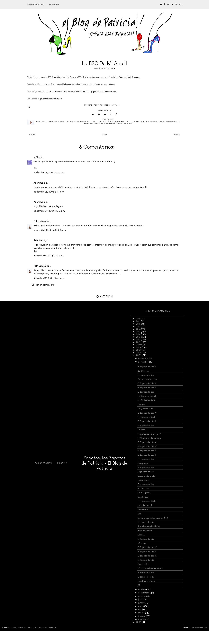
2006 (139, 355)
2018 (138, 324)
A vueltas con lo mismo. (149, 526)
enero (141, 619)
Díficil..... (141, 534)
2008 (139, 350)
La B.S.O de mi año (147, 400)
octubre (142, 589)
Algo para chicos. (146, 471)
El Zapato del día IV (147, 413)
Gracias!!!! (143, 564)
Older (176, 135)
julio (140, 599)
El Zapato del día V (147, 442)
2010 (138, 344)
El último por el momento (149, 438)
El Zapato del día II (147, 366)
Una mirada (143, 480)
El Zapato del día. (146, 539)
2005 (139, 622)
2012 (138, 339)
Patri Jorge (39, 221)
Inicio (104, 135)
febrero (142, 616)
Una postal (143, 463)
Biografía (54, 5)
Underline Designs (199, 628)
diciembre (143, 358)
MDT (36, 157)
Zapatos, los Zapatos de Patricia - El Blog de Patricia (104, 463)
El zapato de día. (146, 576)
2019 (138, 321)
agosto (141, 596)
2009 (139, 347)
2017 (138, 326)
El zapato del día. (146, 467)
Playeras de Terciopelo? (149, 434)
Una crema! (143, 509)
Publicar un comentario (42, 284)
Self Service (143, 488)
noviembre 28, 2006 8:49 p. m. (49, 191)
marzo (141, 612)
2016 (138, 329)
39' (139, 585)
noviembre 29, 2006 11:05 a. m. (49, 210)
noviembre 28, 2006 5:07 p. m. (49, 172)
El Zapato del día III (147, 450)
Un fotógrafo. (144, 492)
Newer (32, 135)
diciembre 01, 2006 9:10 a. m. (49, 255)
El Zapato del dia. (146, 522)
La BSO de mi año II (147, 396)
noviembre (143, 362)
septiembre (144, 592)
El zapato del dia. (146, 572)
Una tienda (143, 497)
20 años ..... (143, 370)
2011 (138, 342)
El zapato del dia (146, 425)
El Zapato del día (146, 392)
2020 (139, 318)
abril (140, 609)
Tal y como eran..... (147, 408)
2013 (138, 337)
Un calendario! (145, 505)
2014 (138, 334)
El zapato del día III (147, 417)
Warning (142, 543)
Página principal (35, 5)
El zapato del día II (146, 501)
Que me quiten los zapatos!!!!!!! (153, 518)
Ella (139, 513)
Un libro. (142, 429)
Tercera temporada (147, 379)
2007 (139, 352)
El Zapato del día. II (147, 555)
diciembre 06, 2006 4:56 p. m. (49, 278)
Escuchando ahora (146, 476)
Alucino (141, 404)
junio (140, 602)
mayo (141, 606)
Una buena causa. (146, 581)
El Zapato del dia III (147, 383)
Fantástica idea (145, 530)
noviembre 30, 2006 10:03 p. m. (50, 230)
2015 (138, 331)
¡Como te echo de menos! (150, 568)
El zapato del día (146, 375)
